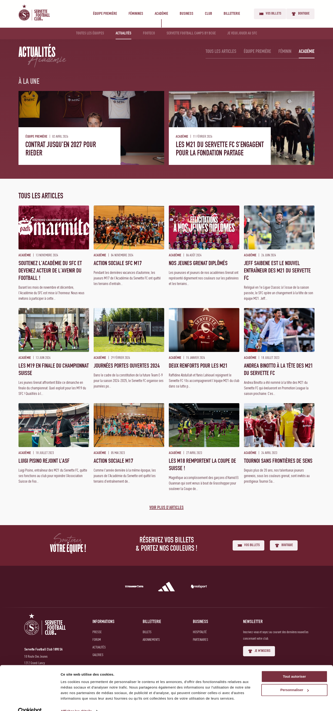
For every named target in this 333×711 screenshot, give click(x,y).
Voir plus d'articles (166, 508)
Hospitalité (200, 632)
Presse (97, 632)
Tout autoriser (294, 667)
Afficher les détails (76, 702)
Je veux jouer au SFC (242, 33)
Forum (96, 639)
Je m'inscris (259, 651)
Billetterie (232, 14)
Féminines (136, 14)
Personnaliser (294, 681)
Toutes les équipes (90, 33)
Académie (161, 14)
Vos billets (270, 14)
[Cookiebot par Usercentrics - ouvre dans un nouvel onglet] (30, 702)
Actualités (123, 33)
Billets (147, 632)
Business (186, 14)
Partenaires (200, 639)
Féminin (284, 51)
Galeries (97, 655)
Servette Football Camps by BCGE (191, 33)
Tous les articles (221, 51)
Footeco (149, 33)
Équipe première (105, 14)
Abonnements (151, 639)
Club (208, 14)
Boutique (300, 14)
